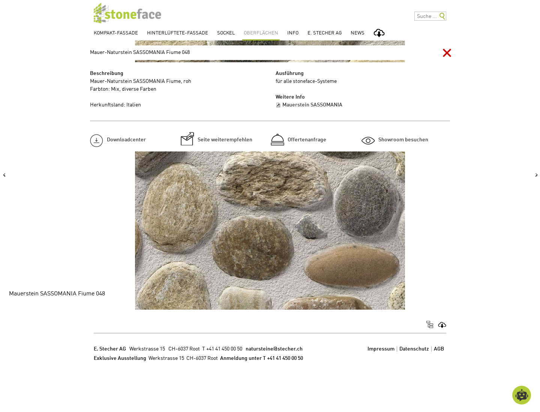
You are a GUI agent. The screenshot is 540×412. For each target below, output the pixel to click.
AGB (439, 349)
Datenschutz (414, 349)
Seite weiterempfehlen (225, 139)
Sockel (226, 33)
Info (292, 33)
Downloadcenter (126, 139)
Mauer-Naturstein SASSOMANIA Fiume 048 (140, 52)
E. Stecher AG (325, 33)
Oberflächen (261, 33)
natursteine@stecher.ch (274, 349)
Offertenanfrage (307, 139)
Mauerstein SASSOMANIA (312, 105)
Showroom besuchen (403, 139)
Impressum (381, 349)
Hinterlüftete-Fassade (177, 33)
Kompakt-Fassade (116, 33)
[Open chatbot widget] (521, 395)
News (357, 33)
